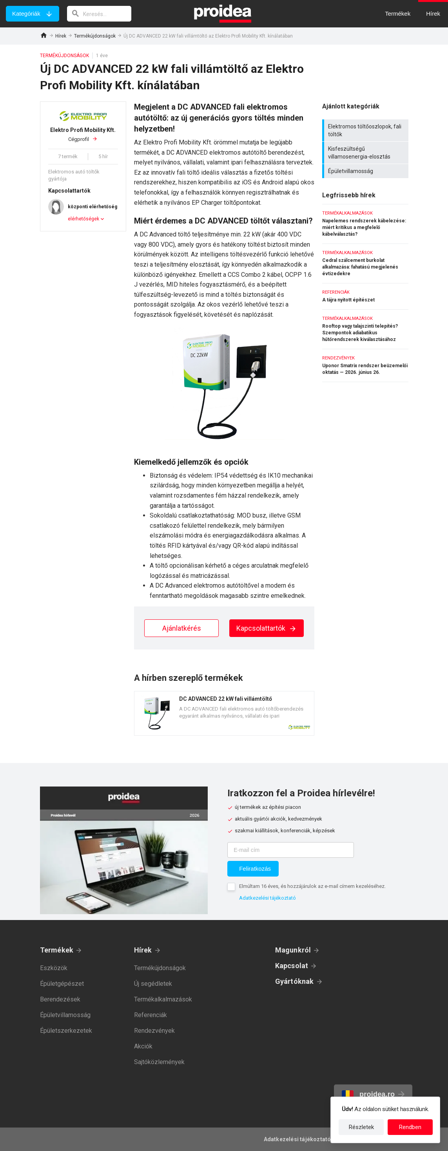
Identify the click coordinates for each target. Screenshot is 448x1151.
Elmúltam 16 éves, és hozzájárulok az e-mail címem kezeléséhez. (312, 886)
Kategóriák (26, 13)
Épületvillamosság (366, 171)
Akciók (143, 1046)
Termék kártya (224, 713)
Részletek (361, 1127)
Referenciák (150, 1015)
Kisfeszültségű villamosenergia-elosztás (366, 153)
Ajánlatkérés (181, 628)
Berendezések (60, 999)
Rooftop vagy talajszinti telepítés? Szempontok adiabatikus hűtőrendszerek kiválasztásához (365, 329)
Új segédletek (153, 983)
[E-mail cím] (290, 850)
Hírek (60, 36)
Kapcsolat (291, 966)
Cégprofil (83, 134)
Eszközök (53, 968)
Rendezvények (154, 1030)
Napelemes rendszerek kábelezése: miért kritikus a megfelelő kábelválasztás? (365, 224)
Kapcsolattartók (266, 628)
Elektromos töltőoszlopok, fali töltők (366, 130)
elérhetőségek (83, 219)
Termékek (57, 950)
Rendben (410, 1127)
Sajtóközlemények (159, 1062)
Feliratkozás (255, 868)
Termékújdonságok (95, 36)
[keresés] (99, 14)
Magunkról (293, 950)
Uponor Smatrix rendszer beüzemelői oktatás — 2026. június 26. (365, 365)
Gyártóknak (294, 981)
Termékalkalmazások (163, 999)
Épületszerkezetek (66, 1030)
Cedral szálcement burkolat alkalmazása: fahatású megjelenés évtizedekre (365, 263)
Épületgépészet (62, 983)
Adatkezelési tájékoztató (267, 898)
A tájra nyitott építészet (365, 296)
